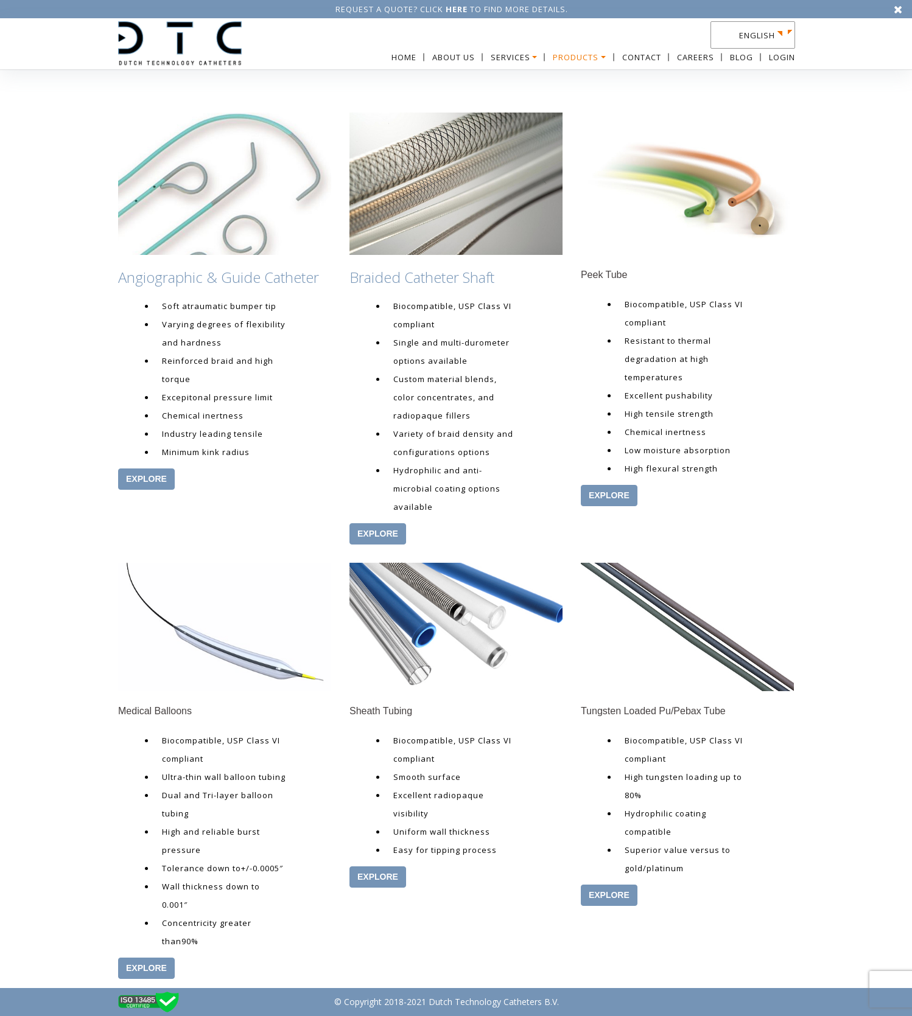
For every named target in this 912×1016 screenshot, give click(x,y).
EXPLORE (146, 479)
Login (782, 57)
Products (575, 57)
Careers (695, 57)
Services (510, 57)
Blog (741, 57)
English (757, 35)
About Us (453, 57)
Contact (641, 57)
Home (403, 57)
